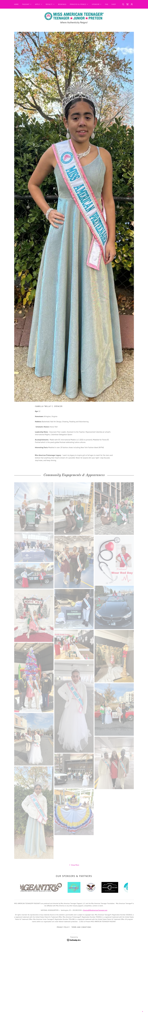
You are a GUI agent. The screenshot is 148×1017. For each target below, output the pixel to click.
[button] (27, 4)
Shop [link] (114, 4)
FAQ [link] (106, 4)
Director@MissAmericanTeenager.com (95, 910)
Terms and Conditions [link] (81, 927)
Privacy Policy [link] (63, 927)
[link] (127, 4)
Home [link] (16, 4)
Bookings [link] (62, 4)
